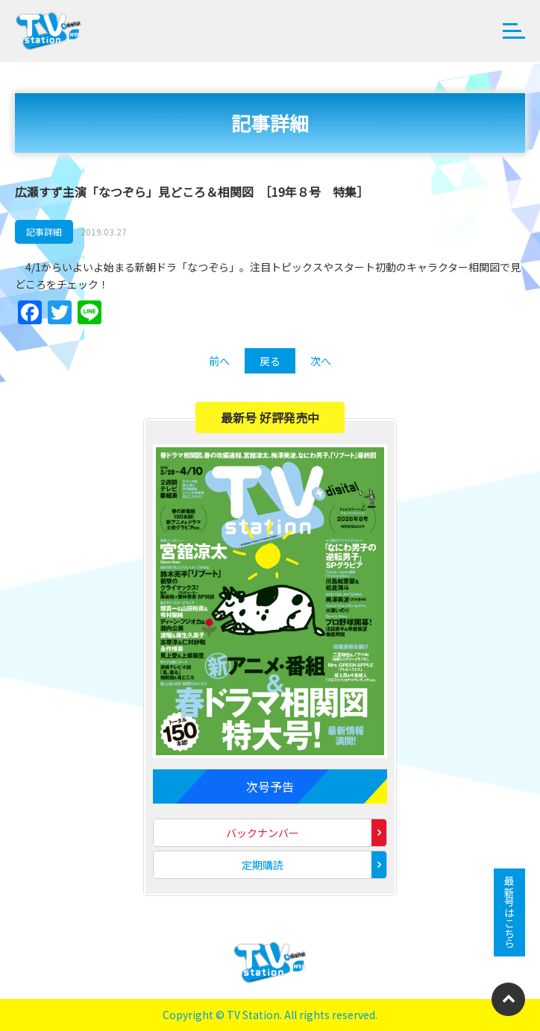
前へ (219, 360)
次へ (320, 360)
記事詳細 (44, 231)
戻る (270, 360)
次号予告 (270, 786)
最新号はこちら (509, 912)
